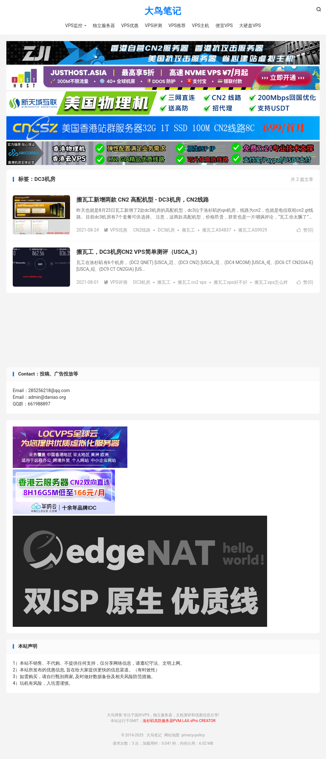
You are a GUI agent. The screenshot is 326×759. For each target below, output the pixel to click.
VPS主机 (200, 25)
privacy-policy (193, 735)
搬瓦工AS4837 (216, 230)
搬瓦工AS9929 (252, 230)
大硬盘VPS (250, 25)
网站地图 (172, 735)
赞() (305, 230)
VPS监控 (73, 25)
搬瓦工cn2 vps (192, 282)
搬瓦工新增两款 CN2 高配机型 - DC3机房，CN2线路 (142, 199)
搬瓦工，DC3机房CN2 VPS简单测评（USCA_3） (138, 251)
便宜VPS (224, 25)
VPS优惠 (129, 25)
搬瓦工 (188, 230)
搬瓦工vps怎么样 (271, 282)
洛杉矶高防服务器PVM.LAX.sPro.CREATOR (179, 721)
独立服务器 (104, 25)
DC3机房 (166, 230)
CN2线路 (142, 230)
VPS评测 (153, 25)
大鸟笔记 (163, 11)
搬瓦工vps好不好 (230, 282)
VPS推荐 (177, 25)
